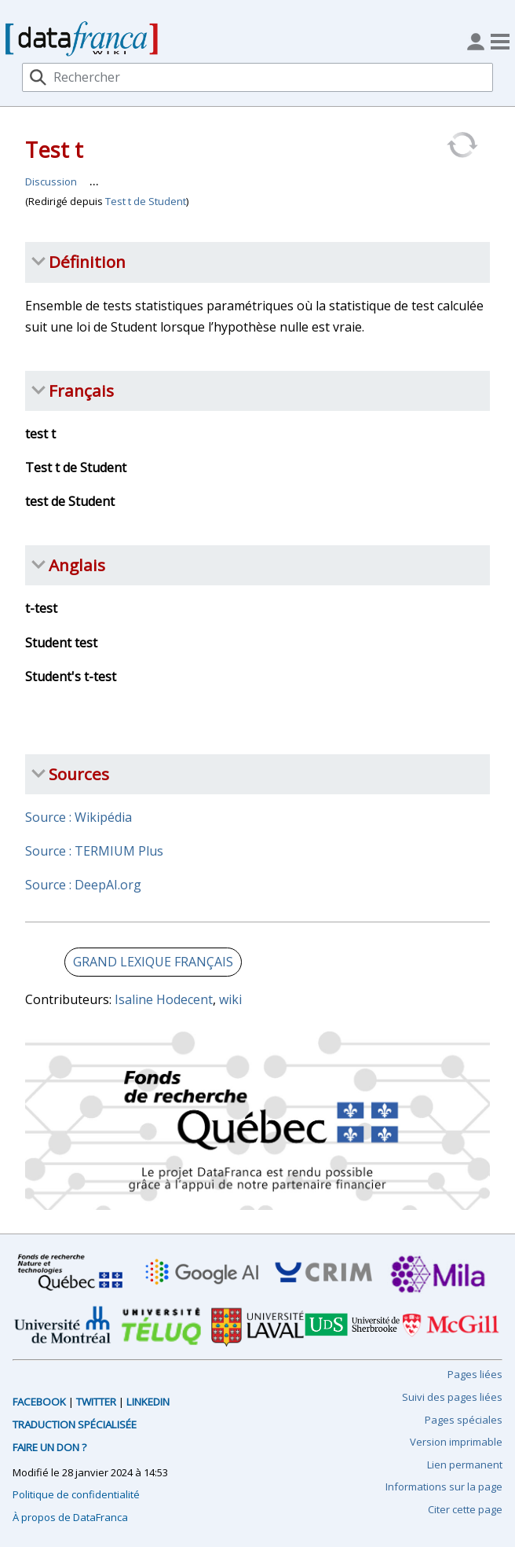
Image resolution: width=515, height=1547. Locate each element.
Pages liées (474, 1374)
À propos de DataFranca (70, 1517)
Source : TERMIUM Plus (94, 851)
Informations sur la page (443, 1486)
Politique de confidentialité (76, 1494)
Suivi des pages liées (452, 1397)
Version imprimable (456, 1442)
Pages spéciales (463, 1420)
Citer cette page (465, 1509)
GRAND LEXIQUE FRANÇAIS (153, 961)
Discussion (51, 181)
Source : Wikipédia (78, 817)
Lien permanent (464, 1464)
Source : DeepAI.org (83, 884)
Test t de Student (145, 201)
